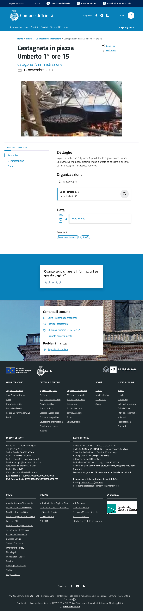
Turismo (70, 417)
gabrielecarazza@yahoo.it (91, 482)
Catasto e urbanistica (49, 412)
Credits (9, 561)
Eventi (121, 390)
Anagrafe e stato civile (50, 399)
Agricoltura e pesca (48, 390)
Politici (9, 417)
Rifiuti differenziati (81, 507)
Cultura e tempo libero (50, 417)
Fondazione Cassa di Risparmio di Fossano (59, 507)
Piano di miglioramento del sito (20, 516)
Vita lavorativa (73, 421)
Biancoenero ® (82, 603)
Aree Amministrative (15, 395)
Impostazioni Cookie (15, 556)
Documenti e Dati (14, 404)
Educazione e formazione (51, 421)
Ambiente (44, 395)
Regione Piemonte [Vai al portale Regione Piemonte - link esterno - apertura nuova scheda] (16, 3)
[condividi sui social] (108, 46)
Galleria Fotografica (127, 404)
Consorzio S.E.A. (47, 516)
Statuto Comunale (14, 543)
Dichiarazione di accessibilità (19, 507)
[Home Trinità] (33, 15)
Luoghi (121, 395)
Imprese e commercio (77, 390)
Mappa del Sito (13, 574)
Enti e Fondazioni (14, 408)
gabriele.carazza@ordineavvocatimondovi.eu (98, 485)
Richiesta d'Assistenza (16, 534)
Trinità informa (102, 395)
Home (20, 38)
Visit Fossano (79, 503)
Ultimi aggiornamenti (16, 565)
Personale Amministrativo (18, 412)
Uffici (8, 399)
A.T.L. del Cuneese (81, 516)
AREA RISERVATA (70, 606)
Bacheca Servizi (13, 538)
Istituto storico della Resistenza (87, 521)
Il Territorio (122, 399)
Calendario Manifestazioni (48, 38)
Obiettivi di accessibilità (17, 512)
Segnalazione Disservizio (17, 530)
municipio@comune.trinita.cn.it (26, 462)
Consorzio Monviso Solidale (85, 512)
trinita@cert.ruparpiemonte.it (25, 459)
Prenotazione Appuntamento (19, 525)
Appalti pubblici (47, 404)
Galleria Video (124, 408)
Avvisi (98, 404)
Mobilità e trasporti (75, 395)
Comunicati (101, 399)
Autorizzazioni (46, 408)
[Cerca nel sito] (131, 15)
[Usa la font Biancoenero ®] (58, 3)
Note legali (11, 552)
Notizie (99, 390)
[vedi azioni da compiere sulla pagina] (109, 50)
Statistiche (11, 570)
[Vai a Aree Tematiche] (86, 3)
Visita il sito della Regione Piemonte (56, 503)
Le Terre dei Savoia (48, 512)
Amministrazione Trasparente (19, 503)
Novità (29, 38)
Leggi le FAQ (12, 521)
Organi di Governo (14, 390)
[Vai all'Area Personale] (116, 3)
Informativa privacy (15, 547)
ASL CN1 (44, 521)
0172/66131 (16, 449)
